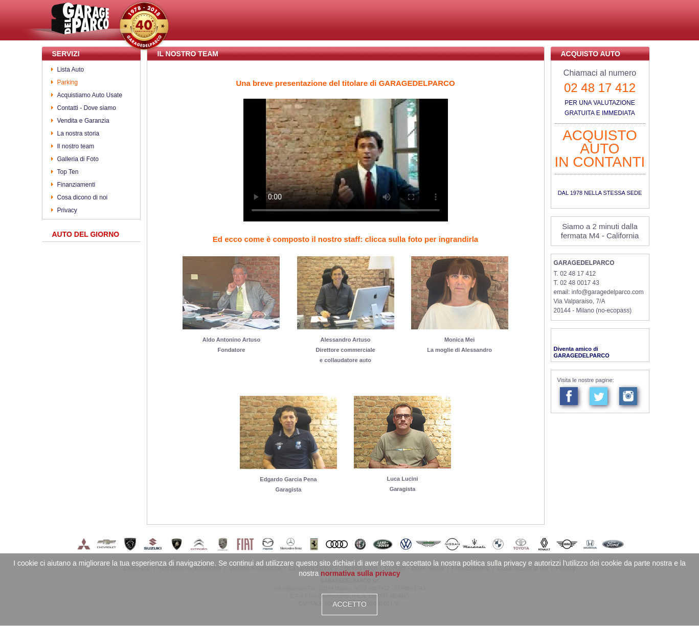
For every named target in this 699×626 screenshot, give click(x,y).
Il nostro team (76, 146)
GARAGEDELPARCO (584, 262)
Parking (67, 82)
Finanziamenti (76, 184)
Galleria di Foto (78, 159)
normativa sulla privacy (360, 573)
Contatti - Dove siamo (86, 107)
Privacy (67, 210)
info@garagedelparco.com (608, 292)
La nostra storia (78, 133)
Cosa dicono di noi (82, 197)
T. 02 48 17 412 (575, 273)
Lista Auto (70, 69)
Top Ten (68, 171)
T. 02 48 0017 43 (576, 282)
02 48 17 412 (600, 88)
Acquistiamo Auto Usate (89, 95)
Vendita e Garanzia (83, 120)
